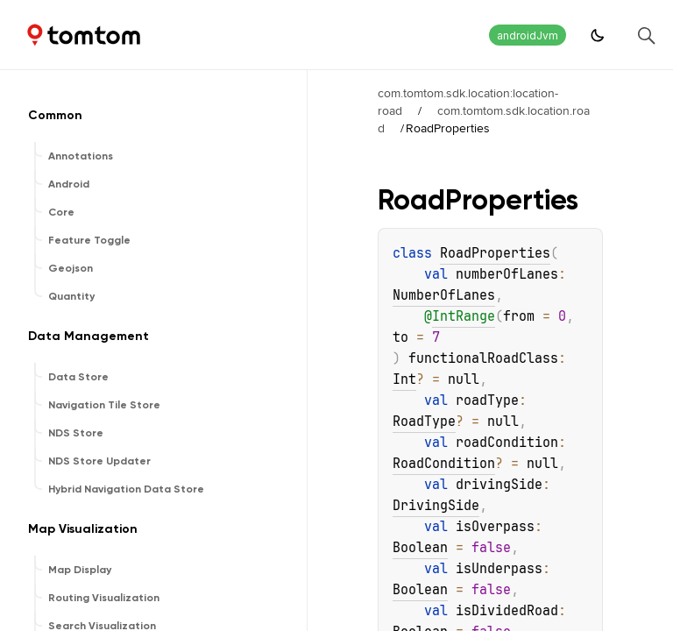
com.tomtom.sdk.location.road (484, 119)
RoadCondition (444, 463)
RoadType (424, 421)
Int (404, 379)
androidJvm (527, 35)
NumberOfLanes (444, 295)
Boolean (420, 548)
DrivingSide (436, 505)
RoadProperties (495, 253)
